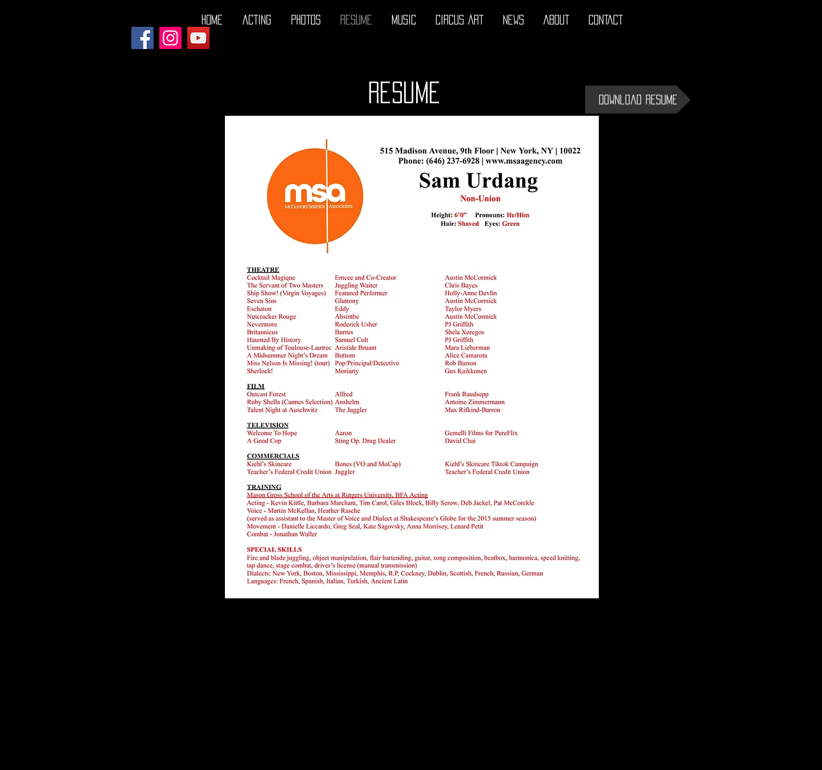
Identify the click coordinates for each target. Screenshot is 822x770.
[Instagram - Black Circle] (674, 760)
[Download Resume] (638, 100)
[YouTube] (198, 38)
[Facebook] (142, 38)
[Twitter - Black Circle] (652, 760)
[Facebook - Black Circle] (630, 760)
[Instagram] (170, 38)
